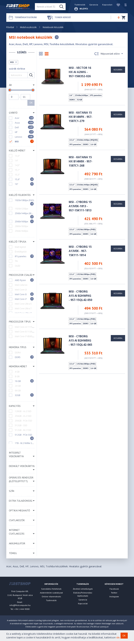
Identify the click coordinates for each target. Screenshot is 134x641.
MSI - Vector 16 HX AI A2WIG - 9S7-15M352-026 (80, 72)
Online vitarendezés (51, 596)
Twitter (114, 592)
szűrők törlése (17, 68)
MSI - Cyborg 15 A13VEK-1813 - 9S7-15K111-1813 (80, 206)
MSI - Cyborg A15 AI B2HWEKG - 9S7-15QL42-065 (80, 340)
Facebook (114, 589)
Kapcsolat (107, 4)
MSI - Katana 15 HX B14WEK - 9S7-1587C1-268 (80, 161)
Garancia (93, 4)
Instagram (114, 596)
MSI (12, 62)
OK (31, 102)
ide (118, 637)
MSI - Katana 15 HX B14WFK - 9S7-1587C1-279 (80, 117)
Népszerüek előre (108, 54)
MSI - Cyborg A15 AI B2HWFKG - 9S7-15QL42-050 (80, 296)
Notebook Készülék (53, 27)
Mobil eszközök (28, 27)
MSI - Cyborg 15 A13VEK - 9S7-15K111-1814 (80, 251)
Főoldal (10, 27)
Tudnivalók (79, 4)
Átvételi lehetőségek (83, 589)
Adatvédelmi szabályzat (51, 592)
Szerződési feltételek (51, 589)
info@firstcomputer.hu (20, 605)
